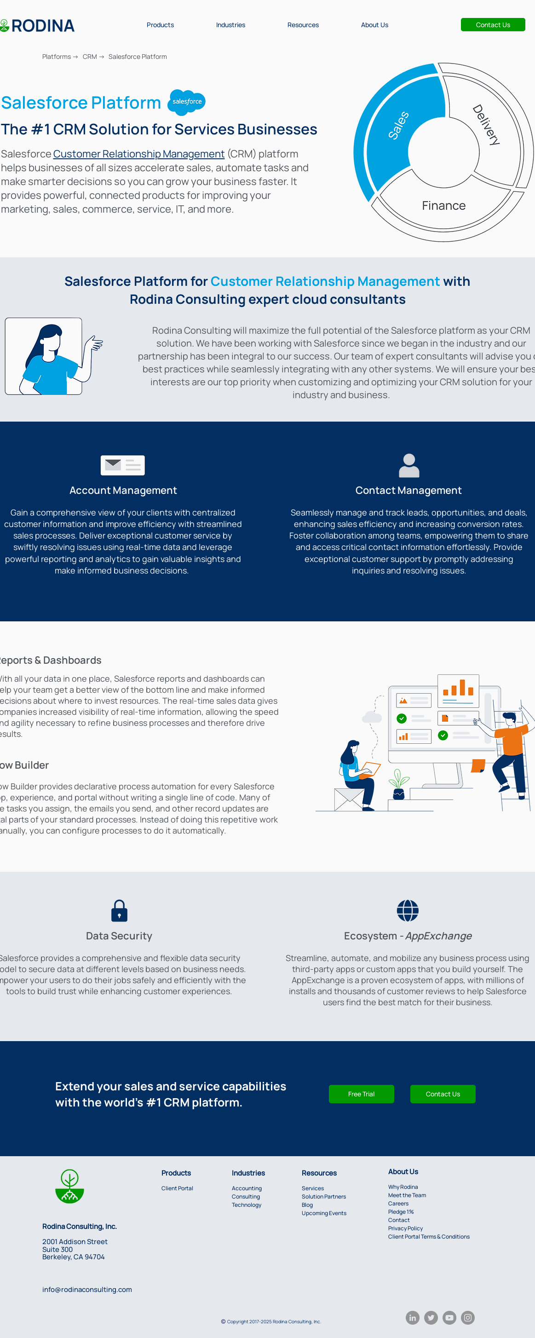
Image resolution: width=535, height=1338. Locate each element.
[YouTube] (449, 1318)
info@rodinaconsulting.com (87, 1289)
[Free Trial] (361, 1094)
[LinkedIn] (413, 1318)
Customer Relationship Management (139, 154)
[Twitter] (431, 1318)
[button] (160, 25)
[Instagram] (468, 1318)
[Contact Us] (493, 24)
